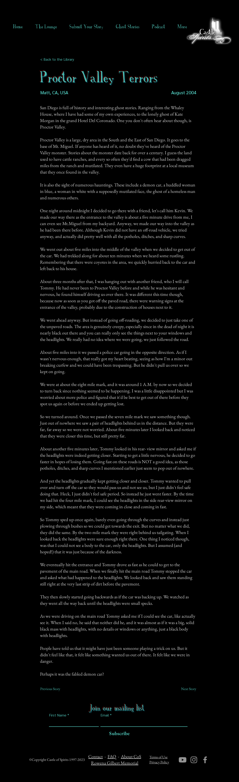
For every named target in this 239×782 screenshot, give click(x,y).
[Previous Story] (55, 689)
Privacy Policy (159, 762)
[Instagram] (193, 759)
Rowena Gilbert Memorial (114, 763)
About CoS (131, 756)
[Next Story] (184, 689)
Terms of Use (158, 757)
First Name (57, 715)
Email (104, 715)
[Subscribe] (118, 733)
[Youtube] (182, 759)
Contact (95, 756)
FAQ (112, 756)
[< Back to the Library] (58, 59)
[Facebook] (205, 759)
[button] (128, 26)
